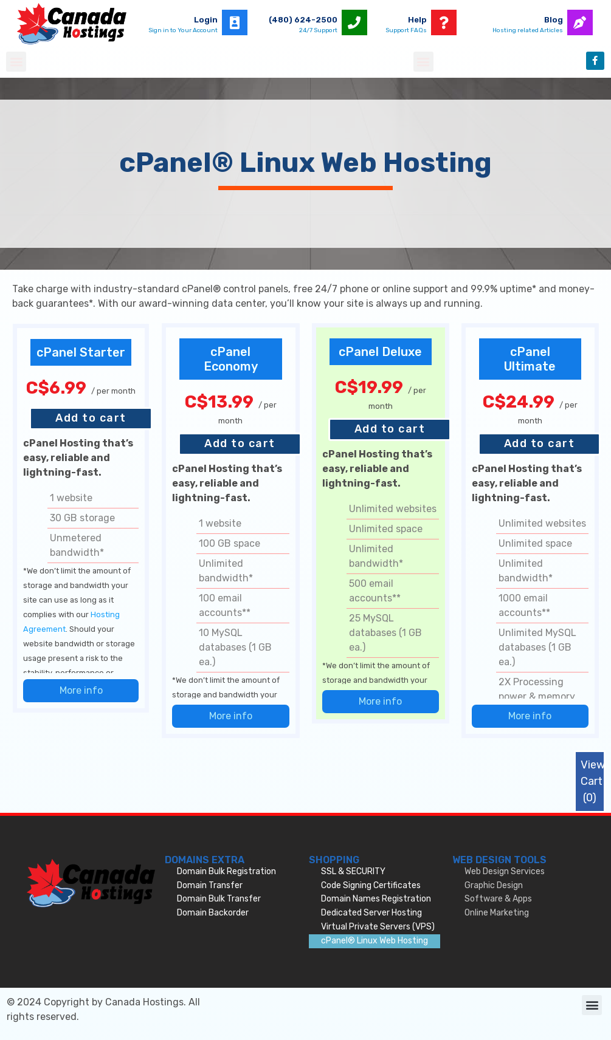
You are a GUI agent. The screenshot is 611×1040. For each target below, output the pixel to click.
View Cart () (593, 781)
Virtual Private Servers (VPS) (378, 927)
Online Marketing (496, 913)
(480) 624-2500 (303, 19)
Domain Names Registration (376, 899)
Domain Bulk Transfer (219, 899)
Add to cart (90, 418)
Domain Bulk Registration (226, 871)
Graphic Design (493, 885)
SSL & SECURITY (353, 871)
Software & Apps (498, 899)
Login (206, 19)
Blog (553, 19)
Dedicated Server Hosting (371, 913)
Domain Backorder (213, 913)
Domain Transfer (210, 885)
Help (417, 19)
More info (81, 690)
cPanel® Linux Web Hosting (374, 941)
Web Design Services (504, 871)
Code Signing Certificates (371, 885)
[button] (16, 62)
